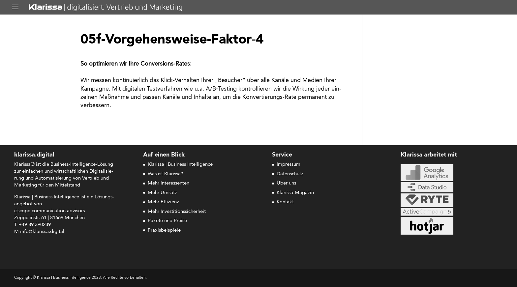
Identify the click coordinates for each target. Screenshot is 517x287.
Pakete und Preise (167, 220)
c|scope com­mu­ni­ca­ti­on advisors (49, 211)
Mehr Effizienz (163, 202)
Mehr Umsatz (162, 192)
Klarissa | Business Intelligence (180, 164)
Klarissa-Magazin (295, 192)
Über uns (286, 183)
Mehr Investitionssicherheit (177, 211)
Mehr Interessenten (168, 183)
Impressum (288, 164)
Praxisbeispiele (164, 230)
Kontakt (285, 202)
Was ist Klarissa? (165, 174)
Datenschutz (290, 174)
